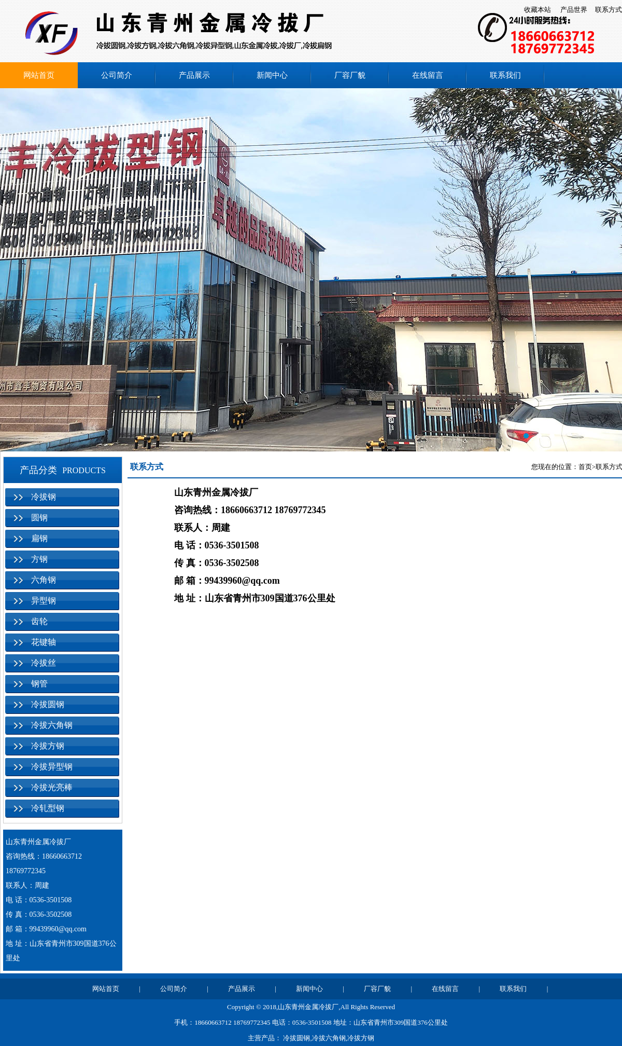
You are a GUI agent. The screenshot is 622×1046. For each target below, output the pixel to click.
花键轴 (43, 642)
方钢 (39, 559)
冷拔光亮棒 (52, 787)
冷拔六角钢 (52, 725)
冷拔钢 (43, 496)
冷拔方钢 (47, 745)
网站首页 (38, 75)
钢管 (39, 683)
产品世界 (573, 9)
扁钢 (39, 538)
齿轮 (39, 621)
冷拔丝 (43, 662)
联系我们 (505, 75)
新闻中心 (272, 75)
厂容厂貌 (349, 75)
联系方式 (608, 9)
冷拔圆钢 (47, 704)
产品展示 (194, 75)
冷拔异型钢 (52, 766)
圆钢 (39, 517)
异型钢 (43, 600)
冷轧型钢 (47, 808)
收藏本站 (537, 9)
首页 (585, 467)
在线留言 (427, 75)
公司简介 (116, 75)
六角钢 (43, 579)
